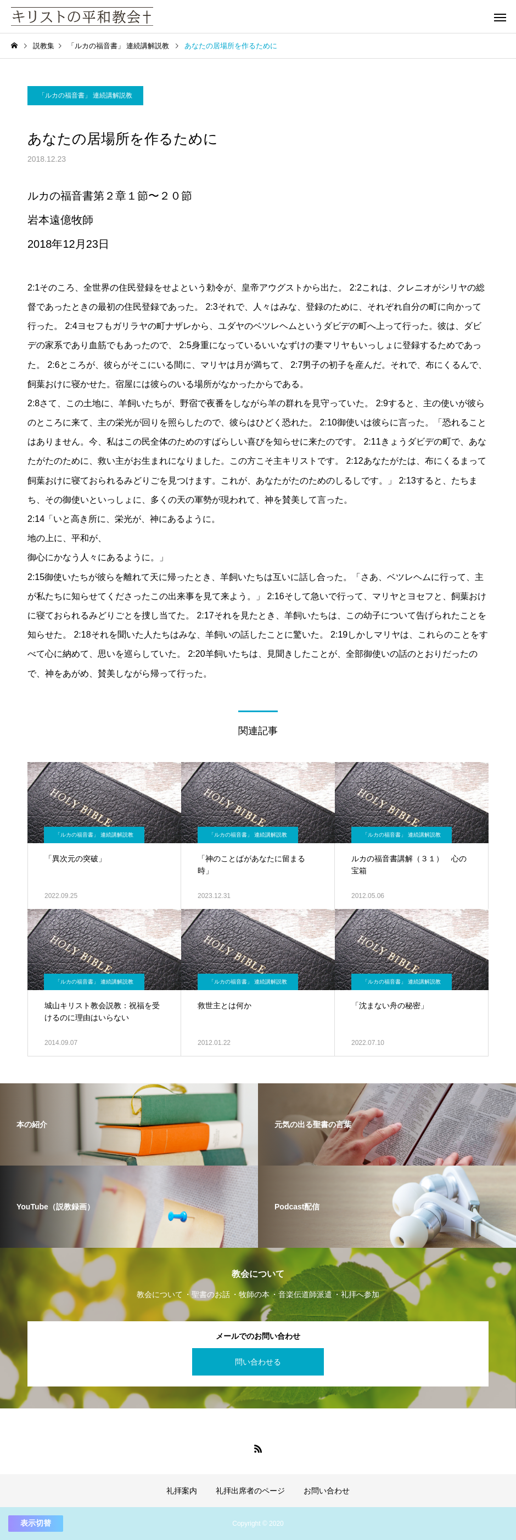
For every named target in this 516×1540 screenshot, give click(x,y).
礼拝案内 (181, 1490)
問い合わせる (258, 1361)
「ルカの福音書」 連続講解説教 (85, 95)
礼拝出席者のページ (250, 1490)
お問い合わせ (327, 1490)
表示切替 (35, 1523)
